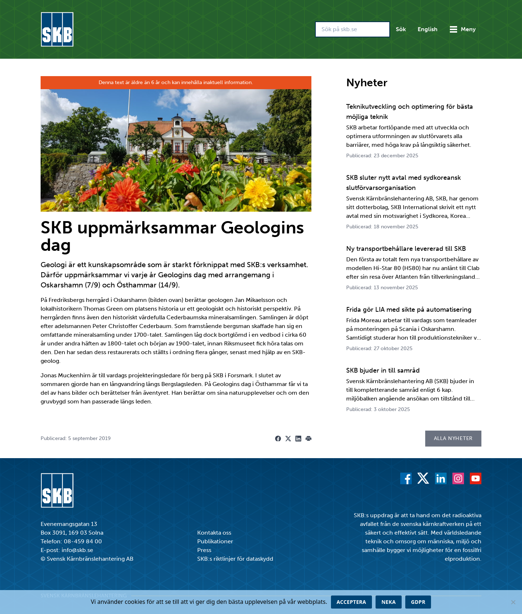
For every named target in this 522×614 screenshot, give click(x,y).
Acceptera (351, 601)
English (428, 29)
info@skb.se (77, 550)
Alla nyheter (453, 438)
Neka (388, 601)
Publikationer (215, 541)
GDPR (418, 601)
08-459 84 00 (83, 541)
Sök (401, 29)
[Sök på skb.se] (352, 29)
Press (204, 550)
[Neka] (513, 602)
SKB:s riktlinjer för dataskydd (235, 558)
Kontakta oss (214, 532)
